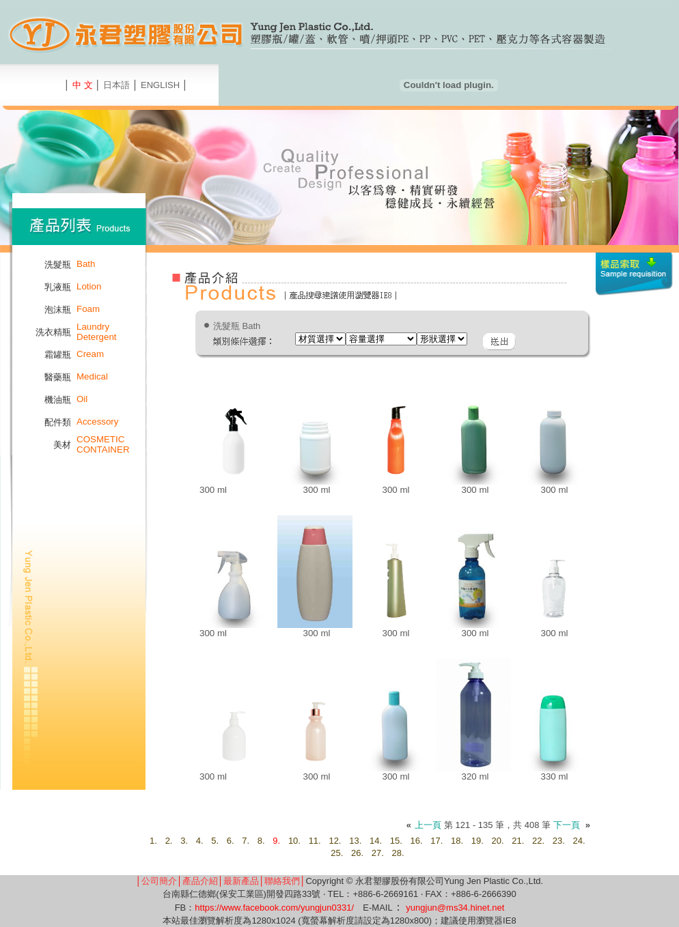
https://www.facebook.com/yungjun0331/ (274, 907)
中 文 (82, 85)
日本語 (116, 85)
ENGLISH (160, 85)
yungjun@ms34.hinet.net (455, 907)
